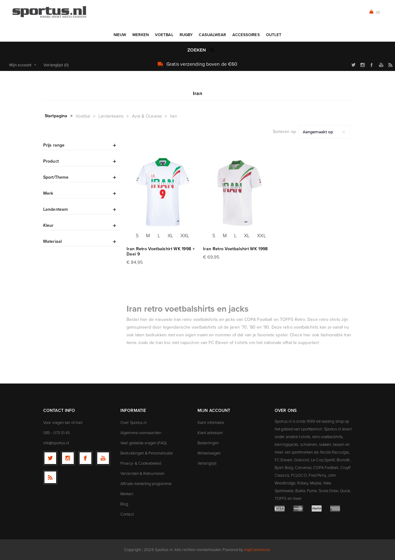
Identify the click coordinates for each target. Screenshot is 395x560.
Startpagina (56, 116)
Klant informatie (211, 422)
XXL (185, 235)
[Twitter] (50, 458)
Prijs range (53, 145)
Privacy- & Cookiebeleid (140, 463)
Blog (124, 504)
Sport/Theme (56, 177)
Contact (127, 514)
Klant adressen (210, 432)
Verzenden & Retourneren (142, 473)
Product (51, 161)
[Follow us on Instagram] (68, 458)
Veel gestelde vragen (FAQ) (143, 443)
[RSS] (50, 477)
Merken (126, 493)
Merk (48, 193)
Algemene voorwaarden (140, 432)
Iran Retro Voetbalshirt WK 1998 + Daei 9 (161, 251)
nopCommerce (257, 549)
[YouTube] (103, 458)
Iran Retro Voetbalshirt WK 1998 (235, 248)
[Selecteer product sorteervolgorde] (324, 132)
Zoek (212, 50)
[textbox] (191, 50)
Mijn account (20, 65)
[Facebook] (85, 458)
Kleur (48, 225)
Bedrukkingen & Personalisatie (146, 453)
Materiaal (52, 241)
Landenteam (55, 209)
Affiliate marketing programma (146, 483)
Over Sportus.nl (133, 422)
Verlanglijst (207, 463)
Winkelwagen (209, 453)
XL (170, 235)
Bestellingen (208, 443)
